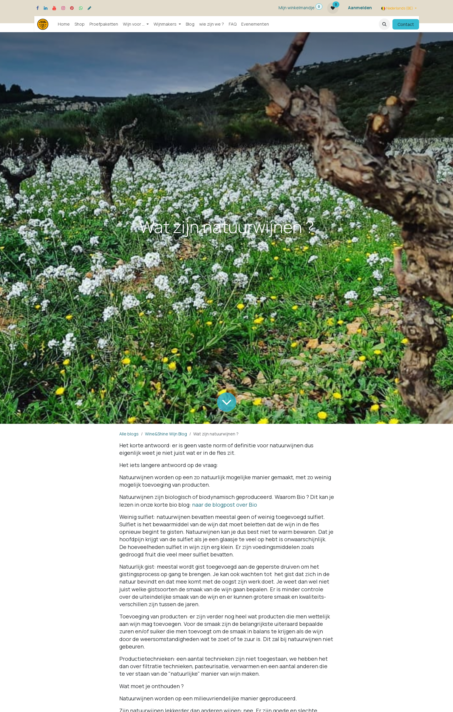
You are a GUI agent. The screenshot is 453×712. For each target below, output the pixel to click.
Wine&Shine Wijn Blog (166, 434)
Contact (406, 24)
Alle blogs (129, 434)
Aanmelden (360, 7)
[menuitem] (63, 24)
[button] (384, 24)
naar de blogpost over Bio (224, 504)
